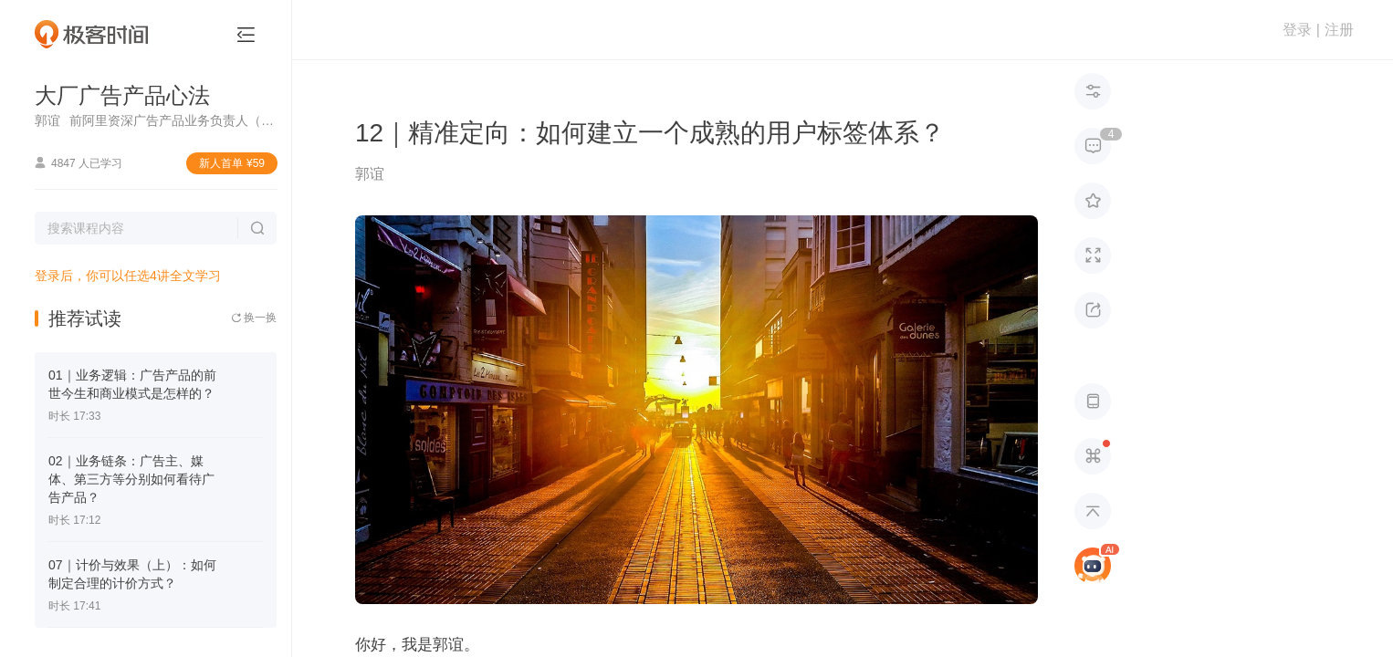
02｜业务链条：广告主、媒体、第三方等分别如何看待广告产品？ (131, 479)
